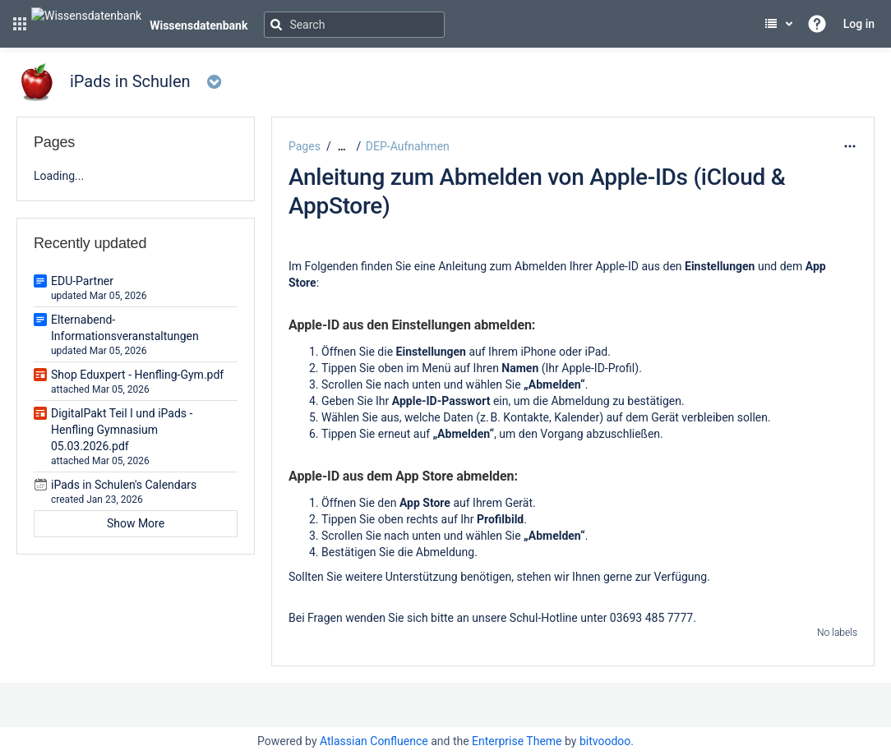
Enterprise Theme (516, 741)
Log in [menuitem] (859, 23)
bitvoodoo (604, 741)
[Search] (354, 25)
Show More (135, 523)
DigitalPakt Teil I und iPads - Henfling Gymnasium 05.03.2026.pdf (121, 430)
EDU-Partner (82, 281)
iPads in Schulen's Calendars (123, 484)
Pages (305, 146)
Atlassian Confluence (374, 741)
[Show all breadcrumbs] (342, 147)
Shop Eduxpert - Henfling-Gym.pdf (137, 374)
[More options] (850, 146)
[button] (19, 23)
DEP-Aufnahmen (408, 146)
